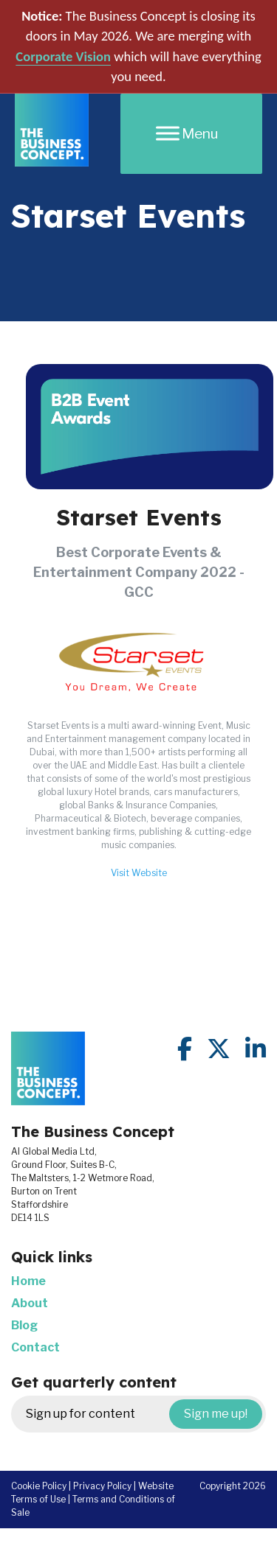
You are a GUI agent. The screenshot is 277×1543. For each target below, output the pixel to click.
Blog (24, 1325)
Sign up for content (144, 1414)
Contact (35, 1347)
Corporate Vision (63, 56)
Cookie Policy (38, 1485)
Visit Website (139, 872)
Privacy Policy (102, 1485)
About (29, 1303)
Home (28, 1281)
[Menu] (191, 134)
